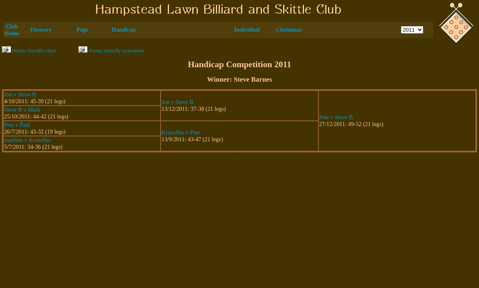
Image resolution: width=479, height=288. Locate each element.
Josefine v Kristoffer (27, 140)
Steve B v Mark (22, 109)
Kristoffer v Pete (180, 132)
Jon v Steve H (20, 94)
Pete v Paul (17, 125)
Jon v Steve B (177, 102)
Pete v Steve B (336, 117)
